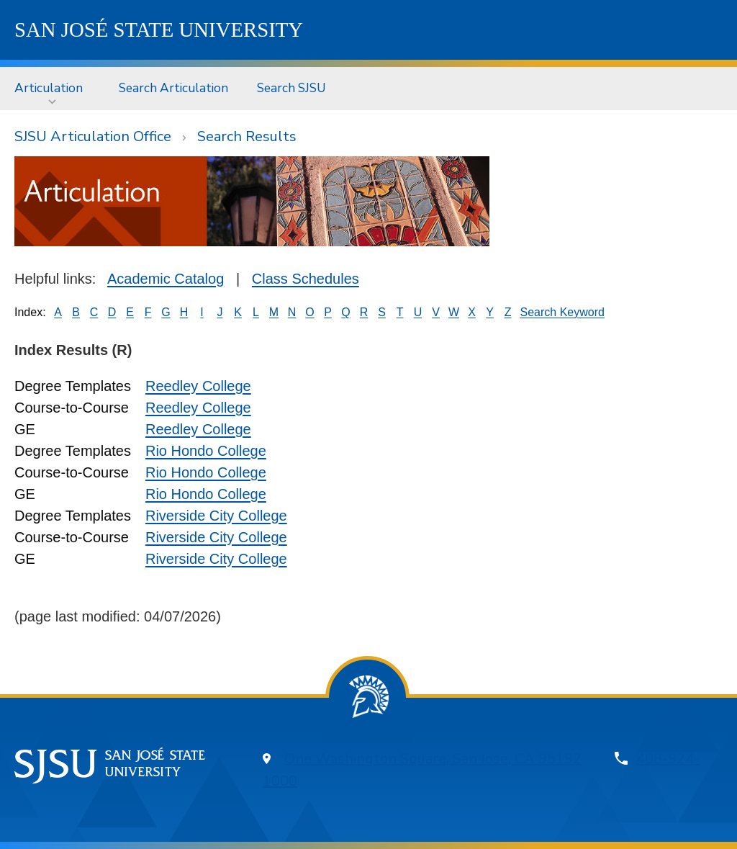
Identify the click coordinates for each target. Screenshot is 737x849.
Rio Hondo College (205, 451)
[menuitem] (52, 88)
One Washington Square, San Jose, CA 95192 (433, 758)
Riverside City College (216, 516)
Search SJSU (291, 87)
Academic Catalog (165, 279)
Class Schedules (305, 279)
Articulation (48, 87)
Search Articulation (173, 87)
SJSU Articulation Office (92, 136)
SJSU (158, 29)
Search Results (247, 136)
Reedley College (198, 386)
